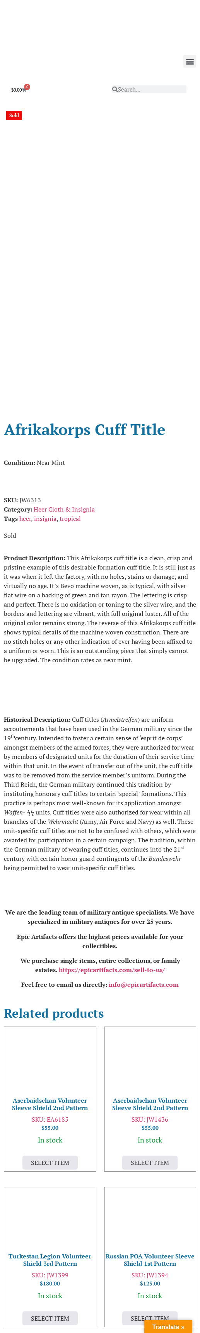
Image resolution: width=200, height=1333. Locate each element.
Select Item (50, 1062)
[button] (189, 61)
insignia (45, 417)
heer (25, 417)
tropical (70, 417)
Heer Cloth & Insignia (64, 408)
